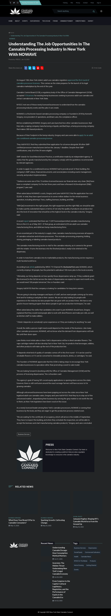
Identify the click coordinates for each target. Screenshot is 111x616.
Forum (55, 21)
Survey (90, 21)
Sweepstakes (80, 21)
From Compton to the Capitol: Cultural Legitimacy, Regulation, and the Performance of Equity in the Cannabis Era (61, 589)
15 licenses (29, 96)
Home (11, 21)
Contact (85, 3)
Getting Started (91, 565)
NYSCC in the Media (80, 561)
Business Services (24, 434)
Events (25, 21)
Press (92, 3)
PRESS (18, 59)
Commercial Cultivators (92, 552)
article (32, 267)
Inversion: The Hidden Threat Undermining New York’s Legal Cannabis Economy (60, 568)
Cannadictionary (66, 21)
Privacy (78, 3)
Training (65, 3)
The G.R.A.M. (46, 21)
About (17, 21)
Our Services (35, 21)
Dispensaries (92, 548)
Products (93, 561)
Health (76, 556)
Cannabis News (86, 556)
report (26, 221)
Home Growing (79, 565)
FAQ (72, 3)
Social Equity (78, 552)
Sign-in (99, 3)
